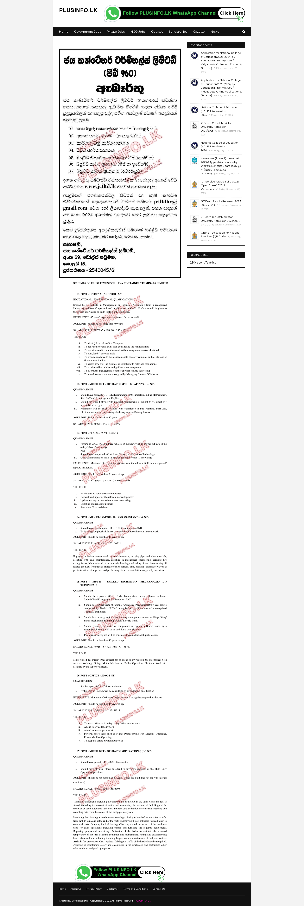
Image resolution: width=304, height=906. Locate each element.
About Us (76, 888)
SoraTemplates (80, 900)
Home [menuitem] (63, 31)
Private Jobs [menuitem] (116, 31)
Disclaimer (112, 888)
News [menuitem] (215, 31)
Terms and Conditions (135, 888)
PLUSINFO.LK (142, 900)
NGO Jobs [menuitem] (137, 31)
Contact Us (158, 888)
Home (62, 888)
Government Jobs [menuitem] (87, 31)
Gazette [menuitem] (199, 31)
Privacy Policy (94, 888)
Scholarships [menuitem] (178, 31)
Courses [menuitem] (157, 31)
